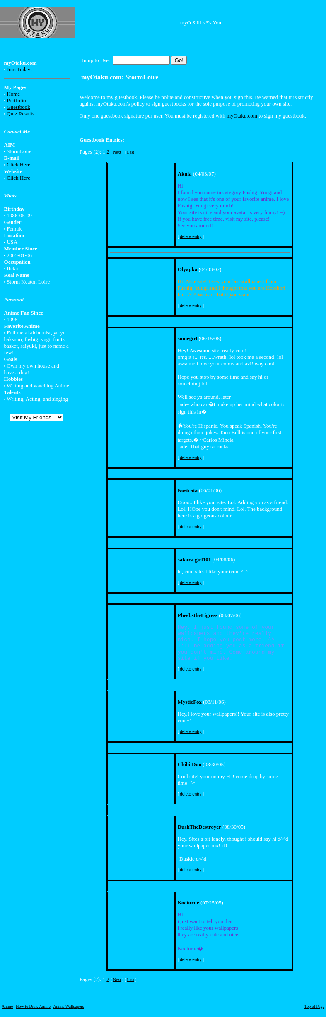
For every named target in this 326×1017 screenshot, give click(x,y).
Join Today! (19, 69)
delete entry (190, 236)
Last (130, 152)
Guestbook (18, 107)
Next (117, 152)
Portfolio (16, 100)
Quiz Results (20, 114)
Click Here (18, 164)
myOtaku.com (242, 116)
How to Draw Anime (33, 1006)
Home (13, 94)
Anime (7, 1006)
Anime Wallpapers (68, 1006)
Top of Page (314, 1006)
